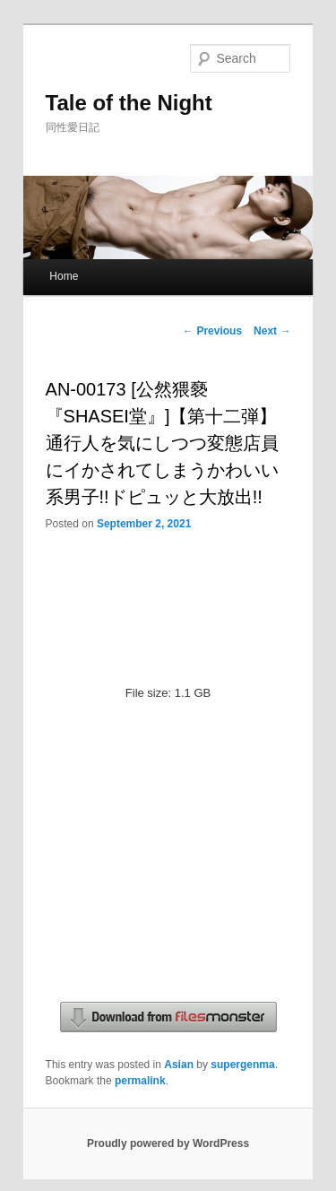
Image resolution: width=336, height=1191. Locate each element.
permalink (140, 1080)
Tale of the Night (129, 103)
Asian (179, 1064)
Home (63, 276)
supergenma (242, 1064)
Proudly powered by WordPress (168, 1143)
